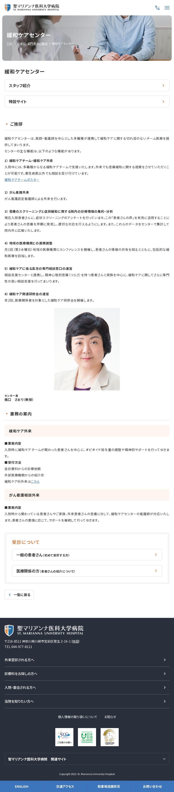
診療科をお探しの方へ (21, 672)
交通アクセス (65, 786)
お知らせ (110, 715)
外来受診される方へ (19, 658)
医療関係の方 (46, 569)
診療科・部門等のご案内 (32, 43)
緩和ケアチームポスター (22, 179)
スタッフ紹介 (19, 85)
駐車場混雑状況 (109, 786)
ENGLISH (21, 786)
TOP (10, 43)
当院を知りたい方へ (19, 699)
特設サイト (18, 101)
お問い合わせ (152, 786)
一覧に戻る (22, 593)
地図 (75, 640)
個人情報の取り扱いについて (77, 715)
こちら (35, 480)
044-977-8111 (21, 645)
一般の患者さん (43, 554)
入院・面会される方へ (20, 686)
